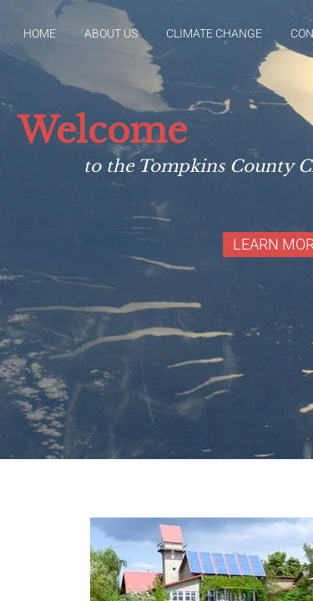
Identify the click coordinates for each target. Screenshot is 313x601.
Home (39, 33)
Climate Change (214, 33)
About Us (111, 33)
